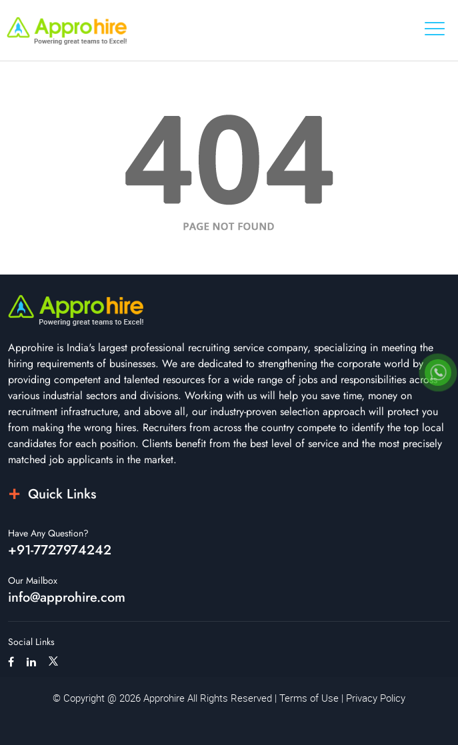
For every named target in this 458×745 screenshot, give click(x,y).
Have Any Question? (48, 533)
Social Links (31, 641)
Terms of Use (309, 697)
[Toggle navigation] (435, 29)
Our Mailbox (32, 580)
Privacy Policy (375, 697)
